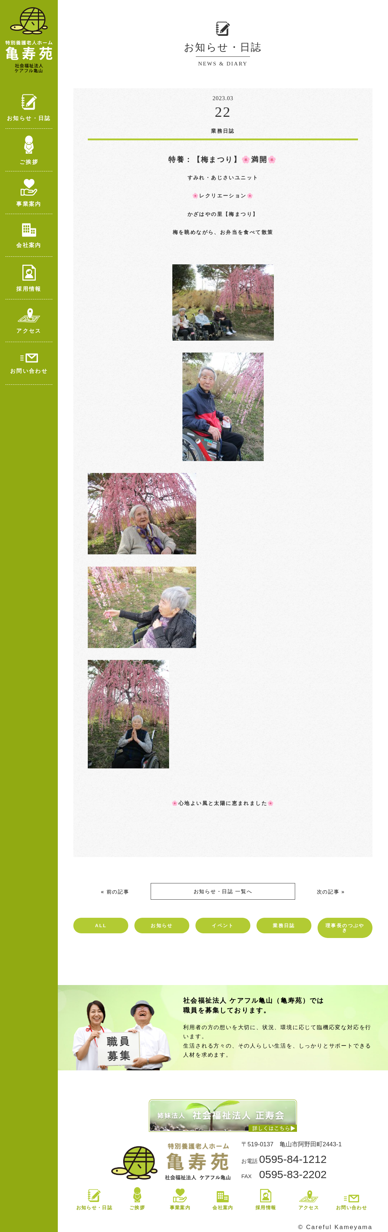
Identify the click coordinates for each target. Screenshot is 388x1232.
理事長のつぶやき (345, 928)
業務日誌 (284, 925)
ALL (101, 925)
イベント (223, 925)
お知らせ (162, 925)
